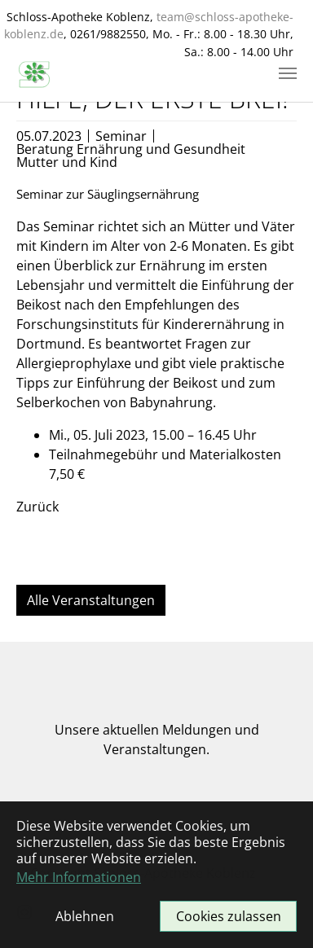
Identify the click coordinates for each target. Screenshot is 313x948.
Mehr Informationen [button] (78, 877)
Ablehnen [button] (84, 916)
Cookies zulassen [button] (228, 916)
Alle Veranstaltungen (91, 600)
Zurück (37, 507)
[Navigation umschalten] (288, 73)
